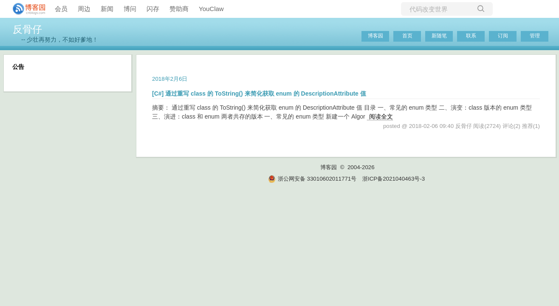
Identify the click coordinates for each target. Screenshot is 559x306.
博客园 (375, 36)
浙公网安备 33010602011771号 (312, 179)
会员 (61, 8)
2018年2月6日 (169, 79)
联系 (471, 36)
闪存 (153, 8)
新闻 (107, 8)
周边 (84, 8)
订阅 (503, 36)
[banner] (25, 9)
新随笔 (439, 36)
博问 (130, 8)
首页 (407, 36)
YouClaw (211, 8)
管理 (535, 36)
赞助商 (179, 8)
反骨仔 (27, 29)
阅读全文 (381, 116)
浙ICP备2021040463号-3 (393, 179)
